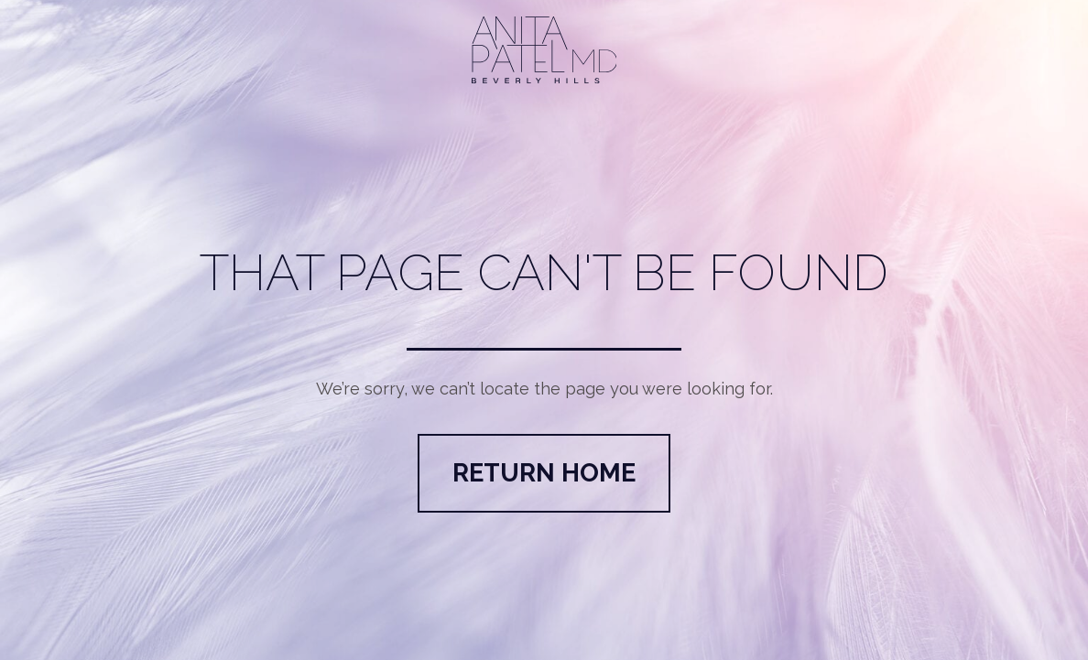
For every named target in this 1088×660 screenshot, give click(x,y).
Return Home (544, 472)
